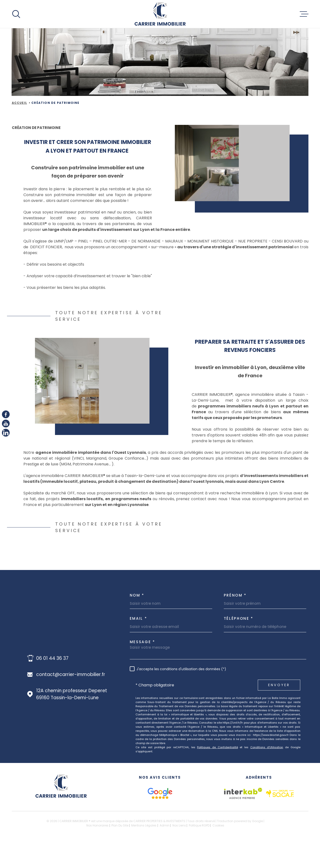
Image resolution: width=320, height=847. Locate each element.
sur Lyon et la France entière (161, 233)
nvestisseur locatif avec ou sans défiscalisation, (80, 222)
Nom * (137, 595)
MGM (66, 468)
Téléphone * (239, 618)
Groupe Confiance (126, 462)
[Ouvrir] (16, 14)
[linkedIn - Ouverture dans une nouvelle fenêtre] (6, 433)
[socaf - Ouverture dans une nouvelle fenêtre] (280, 793)
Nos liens (179, 825)
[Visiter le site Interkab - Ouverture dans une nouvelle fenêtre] (243, 793)
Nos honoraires (97, 825)
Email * (138, 618)
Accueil (19, 103)
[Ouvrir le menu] (304, 14)
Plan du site (119, 825)
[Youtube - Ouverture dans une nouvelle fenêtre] (6, 423)
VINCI (78, 462)
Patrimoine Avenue (91, 468)
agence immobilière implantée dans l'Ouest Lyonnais (90, 456)
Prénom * (235, 595)
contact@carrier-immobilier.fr (70, 674)
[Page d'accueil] (160, 14)
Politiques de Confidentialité (217, 747)
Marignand (96, 462)
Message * (142, 642)
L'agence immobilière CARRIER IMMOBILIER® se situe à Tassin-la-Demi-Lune (94, 480)
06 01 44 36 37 (52, 658)
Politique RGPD (199, 825)
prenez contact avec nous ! (203, 503)
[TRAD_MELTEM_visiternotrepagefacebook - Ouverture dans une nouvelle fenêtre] (6, 414)
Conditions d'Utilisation (266, 747)
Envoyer (279, 685)
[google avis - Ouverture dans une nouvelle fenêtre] (160, 793)
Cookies (218, 825)
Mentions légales (144, 825)
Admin (165, 825)
